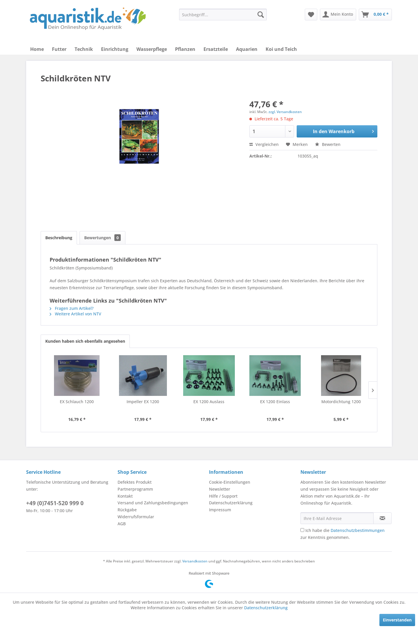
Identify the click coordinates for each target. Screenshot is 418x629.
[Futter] (59, 49)
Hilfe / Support (223, 496)
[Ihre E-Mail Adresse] (337, 518)
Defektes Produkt (135, 482)
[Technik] (84, 49)
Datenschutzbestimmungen (358, 530)
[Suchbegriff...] (223, 14)
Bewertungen (102, 237)
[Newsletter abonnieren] (382, 518)
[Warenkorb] (375, 14)
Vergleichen (264, 144)
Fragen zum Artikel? (71, 308)
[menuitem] (223, 14)
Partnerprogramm (135, 489)
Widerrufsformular (136, 516)
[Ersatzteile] (215, 49)
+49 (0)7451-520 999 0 (55, 503)
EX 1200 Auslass (208, 401)
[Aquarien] (247, 49)
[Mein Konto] (338, 14)
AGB (122, 523)
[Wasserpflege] (151, 49)
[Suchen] (261, 14)
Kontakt (125, 496)
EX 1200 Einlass (275, 401)
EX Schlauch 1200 (77, 401)
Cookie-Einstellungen (229, 482)
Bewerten (327, 144)
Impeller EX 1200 (143, 401)
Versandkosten (195, 561)
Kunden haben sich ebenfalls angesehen (85, 341)
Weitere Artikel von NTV (75, 314)
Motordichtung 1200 (341, 401)
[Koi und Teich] (281, 49)
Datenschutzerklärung (231, 502)
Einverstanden (397, 620)
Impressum (220, 509)
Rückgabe (127, 509)
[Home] (37, 49)
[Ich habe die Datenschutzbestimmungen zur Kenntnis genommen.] (302, 530)
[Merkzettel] (311, 14)
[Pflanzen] (185, 49)
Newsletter (219, 489)
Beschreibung (58, 237)
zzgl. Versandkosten (285, 111)
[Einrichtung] (114, 49)
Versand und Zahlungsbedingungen (153, 502)
